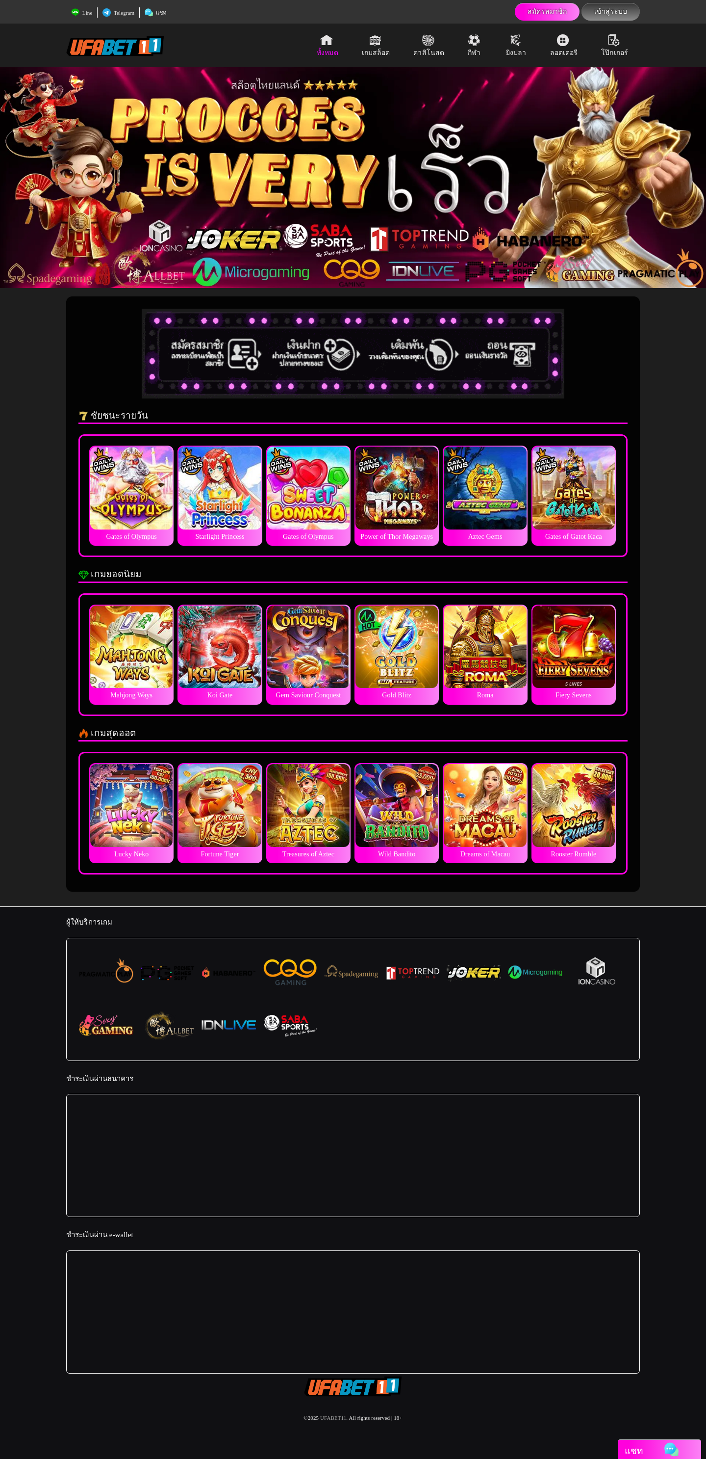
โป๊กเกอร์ (614, 45)
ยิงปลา (516, 45)
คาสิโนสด (428, 45)
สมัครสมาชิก (547, 11)
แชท (155, 13)
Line (81, 13)
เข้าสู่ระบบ (610, 11)
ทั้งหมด (327, 45)
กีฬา (475, 45)
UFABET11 (333, 1418)
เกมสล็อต (376, 45)
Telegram (118, 13)
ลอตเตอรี (564, 45)
